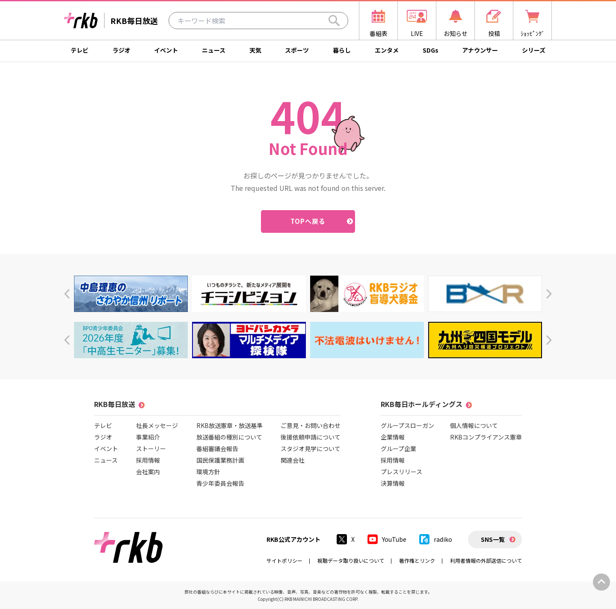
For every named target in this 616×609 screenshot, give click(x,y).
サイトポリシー (284, 560)
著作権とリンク (417, 560)
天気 (255, 50)
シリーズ (533, 50)
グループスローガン (407, 425)
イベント (166, 50)
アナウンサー (480, 50)
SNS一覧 (493, 539)
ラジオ (121, 50)
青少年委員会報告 (220, 483)
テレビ (80, 50)
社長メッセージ (157, 425)
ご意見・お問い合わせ (311, 425)
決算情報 (393, 483)
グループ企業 (398, 448)
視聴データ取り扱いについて (350, 560)
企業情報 (393, 437)
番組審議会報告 (217, 448)
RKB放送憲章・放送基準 (229, 425)
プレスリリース (401, 471)
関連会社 (293, 460)
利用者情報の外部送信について (486, 560)
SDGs (430, 50)
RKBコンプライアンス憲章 (486, 437)
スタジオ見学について (311, 448)
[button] (67, 294)
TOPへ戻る (308, 221)
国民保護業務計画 (220, 460)
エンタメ (387, 50)
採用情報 (148, 460)
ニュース (213, 50)
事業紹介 (148, 437)
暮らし (342, 50)
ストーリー (151, 448)
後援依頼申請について (311, 437)
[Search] (334, 20)
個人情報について (474, 425)
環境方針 (208, 471)
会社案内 (148, 471)
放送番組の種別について (229, 437)
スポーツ (297, 50)
